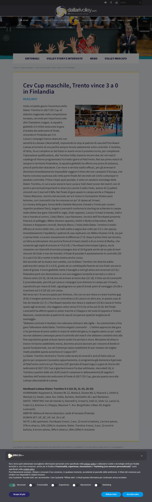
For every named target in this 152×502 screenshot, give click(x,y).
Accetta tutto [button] (133, 494)
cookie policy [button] (28, 469)
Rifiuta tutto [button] (111, 494)
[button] (142, 456)
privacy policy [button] (90, 464)
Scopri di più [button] (19, 494)
